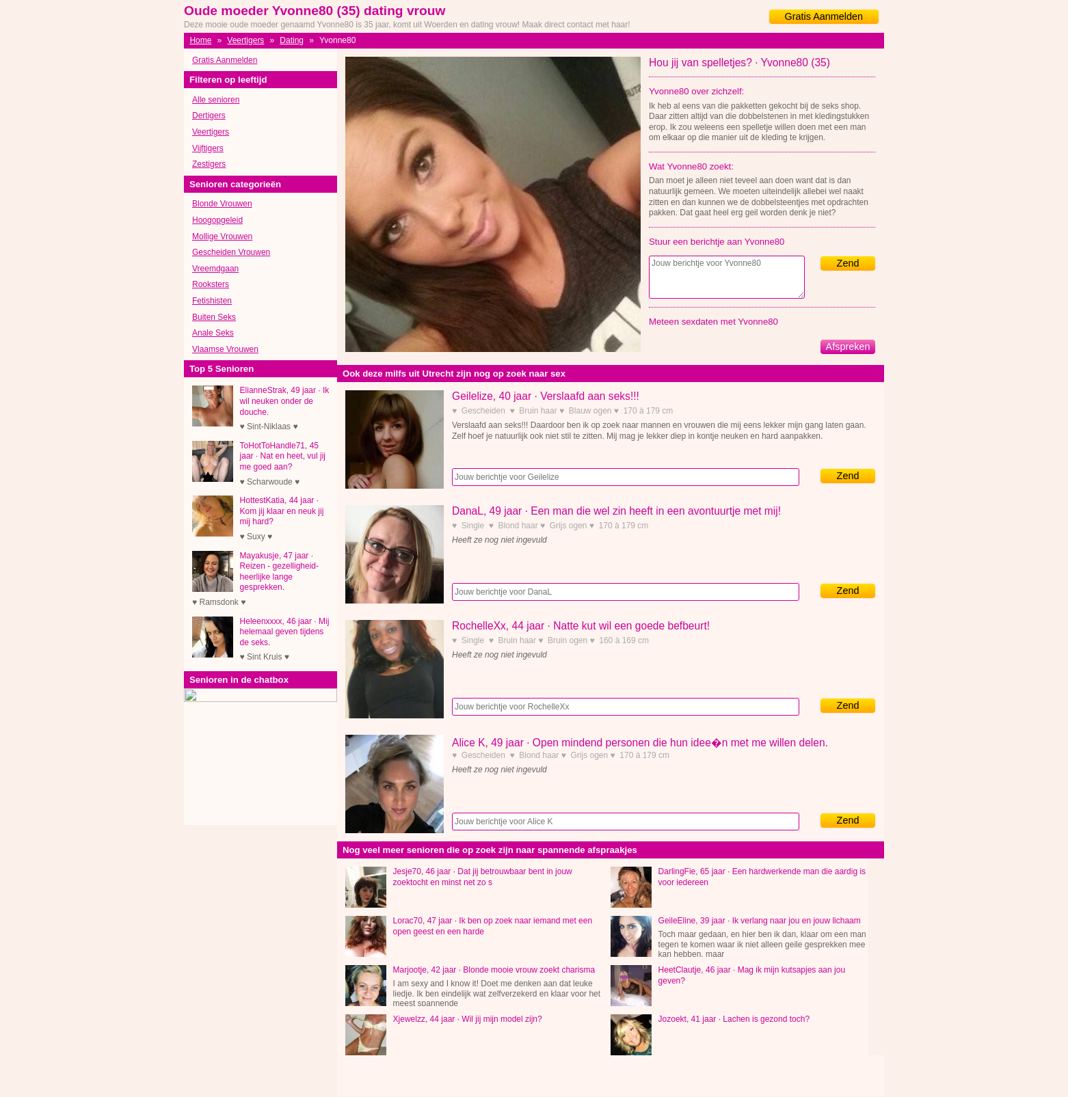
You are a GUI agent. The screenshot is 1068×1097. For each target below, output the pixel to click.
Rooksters (210, 284)
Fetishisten (212, 301)
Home (200, 40)
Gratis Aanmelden (824, 16)
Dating (292, 40)
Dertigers (209, 115)
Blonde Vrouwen (222, 203)
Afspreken (848, 346)
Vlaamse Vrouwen (225, 349)
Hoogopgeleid (217, 220)
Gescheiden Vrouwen (231, 252)
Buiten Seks (214, 317)
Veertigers (245, 40)
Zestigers (209, 164)
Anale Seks (213, 333)
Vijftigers (208, 148)
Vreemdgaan (215, 268)
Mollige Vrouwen (222, 236)
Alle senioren (215, 100)
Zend (848, 263)
